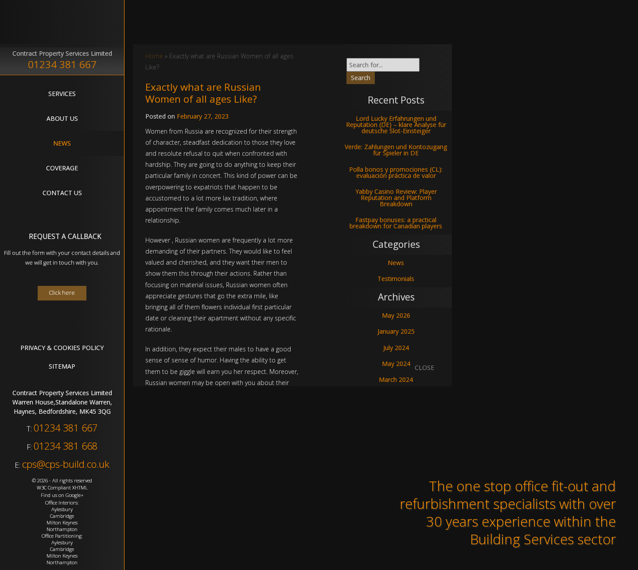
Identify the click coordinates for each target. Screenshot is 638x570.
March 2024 (396, 379)
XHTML (80, 487)
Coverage (62, 168)
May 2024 (396, 363)
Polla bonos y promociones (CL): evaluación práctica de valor (396, 172)
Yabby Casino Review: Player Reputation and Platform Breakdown (396, 197)
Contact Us (62, 193)
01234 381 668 (65, 445)
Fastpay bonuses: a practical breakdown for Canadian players (396, 223)
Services (62, 93)
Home (154, 56)
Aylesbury (62, 509)
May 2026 (396, 315)
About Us (62, 118)
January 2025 (396, 331)
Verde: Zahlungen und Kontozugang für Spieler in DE (396, 149)
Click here (62, 293)
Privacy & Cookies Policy (62, 347)
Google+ (75, 495)
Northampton (62, 529)
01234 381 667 (62, 64)
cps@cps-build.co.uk (65, 464)
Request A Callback (65, 236)
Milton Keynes (62, 522)
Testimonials (395, 278)
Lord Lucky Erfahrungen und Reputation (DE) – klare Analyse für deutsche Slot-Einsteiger (396, 124)
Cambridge (62, 515)
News (62, 143)
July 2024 (396, 347)
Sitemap (62, 366)
